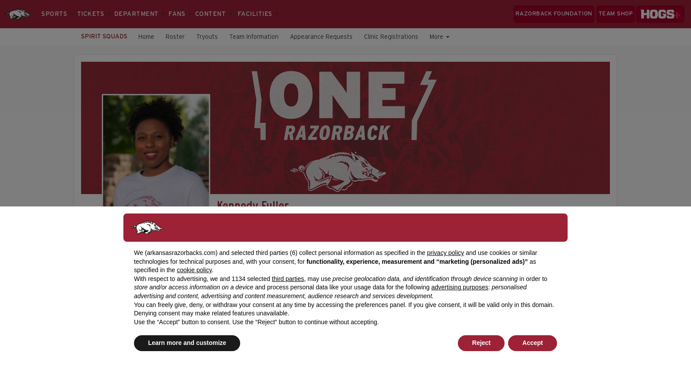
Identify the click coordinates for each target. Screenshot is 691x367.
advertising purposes (459, 287)
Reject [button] (481, 342)
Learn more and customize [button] (187, 342)
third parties (288, 278)
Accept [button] (532, 342)
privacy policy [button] (445, 252)
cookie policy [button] (194, 269)
